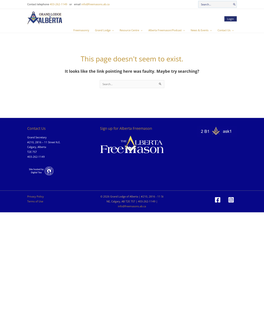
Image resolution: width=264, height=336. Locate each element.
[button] (114, 30)
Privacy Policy (35, 196)
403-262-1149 (58, 4)
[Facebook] (217, 200)
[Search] (234, 4)
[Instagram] (231, 200)
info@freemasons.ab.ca (95, 4)
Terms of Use (35, 201)
